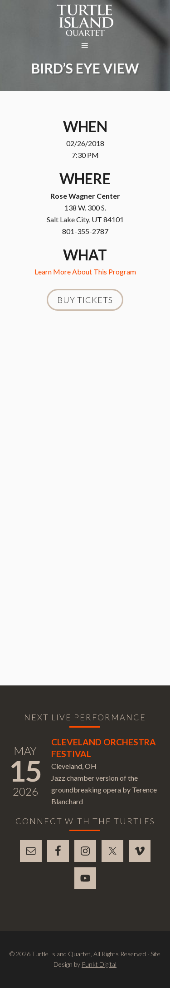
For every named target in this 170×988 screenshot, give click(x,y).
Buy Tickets (85, 300)
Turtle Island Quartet (85, 20)
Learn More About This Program (85, 271)
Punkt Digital (99, 964)
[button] (85, 45)
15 (25, 770)
